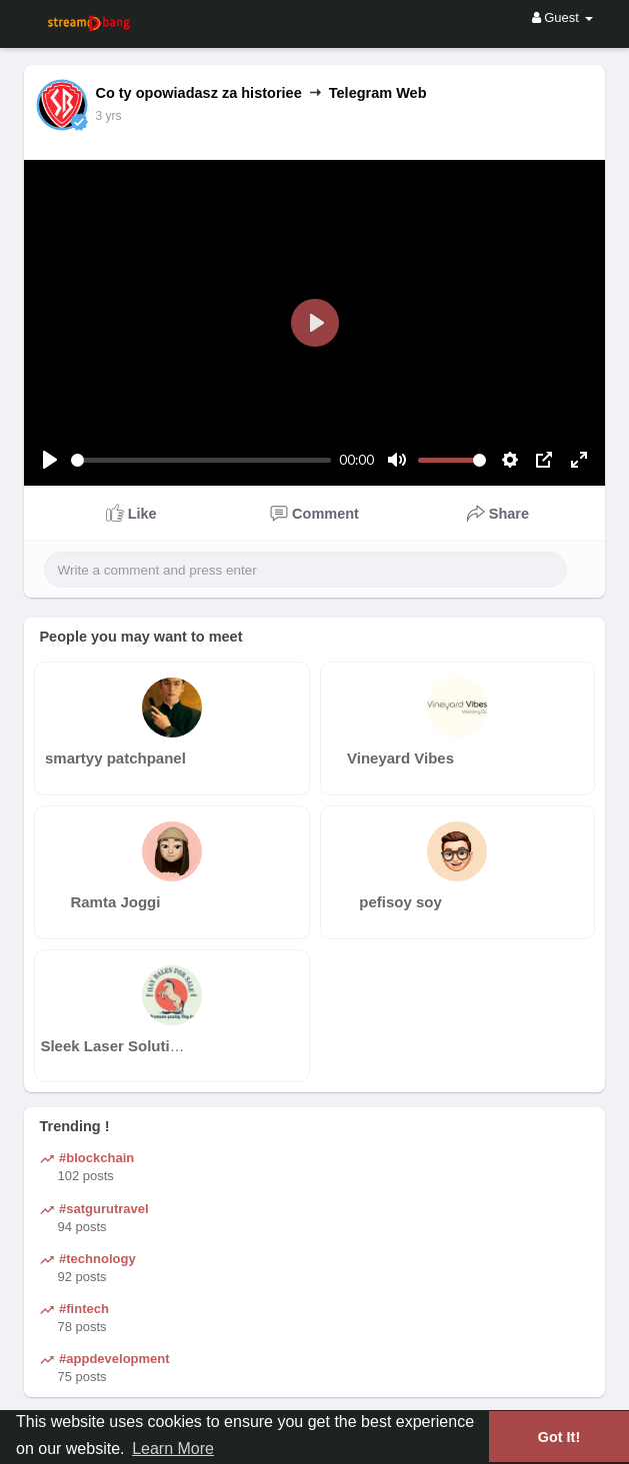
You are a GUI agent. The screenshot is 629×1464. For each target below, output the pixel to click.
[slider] (201, 460)
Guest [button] (562, 17)
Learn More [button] (173, 1448)
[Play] (50, 460)
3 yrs (108, 116)
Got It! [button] (559, 1437)
